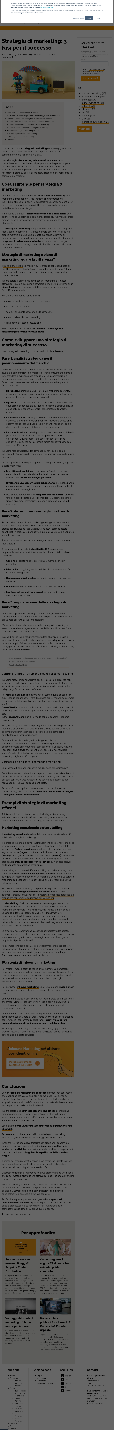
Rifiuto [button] (98, 18)
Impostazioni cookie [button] (78, 18)
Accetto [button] (89, 18)
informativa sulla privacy (47, 7)
